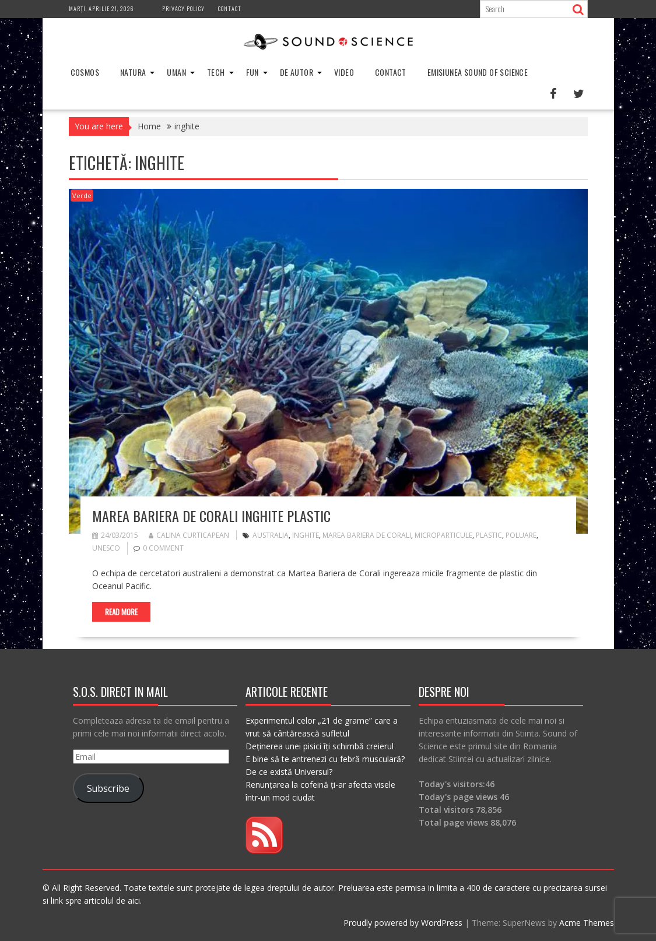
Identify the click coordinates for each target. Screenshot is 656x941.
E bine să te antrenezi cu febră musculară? (325, 758)
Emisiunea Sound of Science (477, 72)
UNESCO (106, 548)
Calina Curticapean (189, 535)
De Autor (296, 72)
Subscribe (108, 788)
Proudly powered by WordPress (402, 922)
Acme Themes (586, 922)
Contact (229, 8)
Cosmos (85, 72)
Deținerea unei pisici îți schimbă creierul (319, 746)
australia (270, 535)
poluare (521, 535)
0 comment (163, 548)
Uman (176, 72)
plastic (489, 535)
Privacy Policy (183, 8)
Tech (216, 72)
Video (344, 72)
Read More (121, 612)
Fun (252, 72)
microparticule (443, 535)
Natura (133, 72)
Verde (82, 195)
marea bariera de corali (366, 535)
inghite (305, 535)
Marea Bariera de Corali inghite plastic (211, 515)
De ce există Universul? (288, 771)
